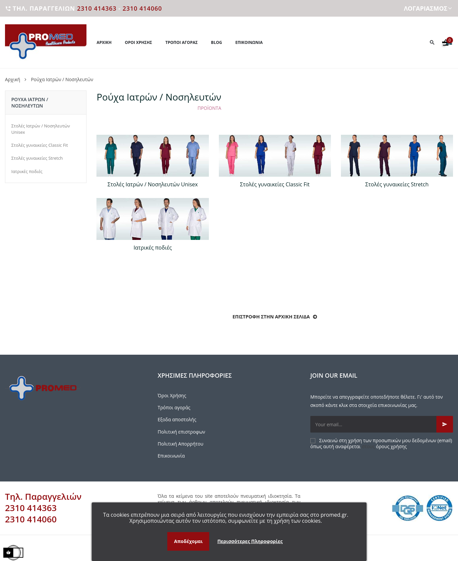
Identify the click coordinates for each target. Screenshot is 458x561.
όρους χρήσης (391, 446)
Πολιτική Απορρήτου (180, 444)
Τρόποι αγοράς (174, 407)
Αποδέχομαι (188, 541)
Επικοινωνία (171, 456)
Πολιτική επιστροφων (181, 432)
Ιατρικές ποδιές (27, 171)
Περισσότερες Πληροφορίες (249, 541)
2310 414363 (97, 8)
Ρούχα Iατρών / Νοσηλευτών (29, 102)
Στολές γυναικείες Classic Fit (39, 145)
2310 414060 (142, 8)
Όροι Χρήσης (172, 395)
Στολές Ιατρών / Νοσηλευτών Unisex (40, 129)
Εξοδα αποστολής (177, 419)
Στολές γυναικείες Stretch (37, 158)
